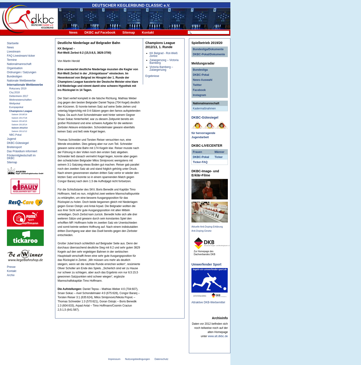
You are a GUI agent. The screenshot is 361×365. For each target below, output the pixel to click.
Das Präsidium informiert (22, 151)
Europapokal (16, 107)
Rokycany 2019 (17, 88)
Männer (219, 152)
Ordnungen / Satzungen (21, 72)
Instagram (199, 95)
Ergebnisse (152, 76)
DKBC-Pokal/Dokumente (209, 54)
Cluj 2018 (14, 92)
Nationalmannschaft (19, 64)
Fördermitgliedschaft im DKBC (21, 157)
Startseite (13, 43)
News (73, 32)
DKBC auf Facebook (100, 32)
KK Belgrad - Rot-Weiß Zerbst (164, 55)
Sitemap (128, 32)
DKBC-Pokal (201, 74)
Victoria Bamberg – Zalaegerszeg (161, 68)
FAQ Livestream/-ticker (21, 55)
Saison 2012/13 (20, 127)
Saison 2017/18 (19, 118)
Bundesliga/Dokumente (208, 49)
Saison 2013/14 (19, 124)
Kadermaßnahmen (204, 108)
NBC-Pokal (15, 134)
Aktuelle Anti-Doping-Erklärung (207, 226)
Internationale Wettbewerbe (25, 84)
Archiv (11, 275)
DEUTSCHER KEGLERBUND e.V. (131, 5)
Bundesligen (14, 76)
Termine (12, 59)
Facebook (199, 90)
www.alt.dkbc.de (218, 336)
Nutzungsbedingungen (137, 359)
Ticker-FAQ (200, 162)
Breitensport (14, 147)
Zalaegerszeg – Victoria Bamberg (164, 61)
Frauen (197, 152)
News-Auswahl (202, 80)
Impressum (114, 359)
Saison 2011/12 (19, 131)
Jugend (11, 138)
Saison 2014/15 (19, 121)
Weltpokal (14, 103)
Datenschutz (161, 359)
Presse (11, 267)
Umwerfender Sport (206, 264)
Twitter (197, 85)
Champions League (20, 111)
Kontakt (148, 32)
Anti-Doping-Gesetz (201, 231)
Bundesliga (200, 69)
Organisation (15, 68)
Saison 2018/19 (19, 114)
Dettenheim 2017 (18, 96)
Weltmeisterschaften (20, 99)
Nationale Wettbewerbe (21, 80)
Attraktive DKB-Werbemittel (208, 302)
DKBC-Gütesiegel (18, 143)
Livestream (14, 51)
